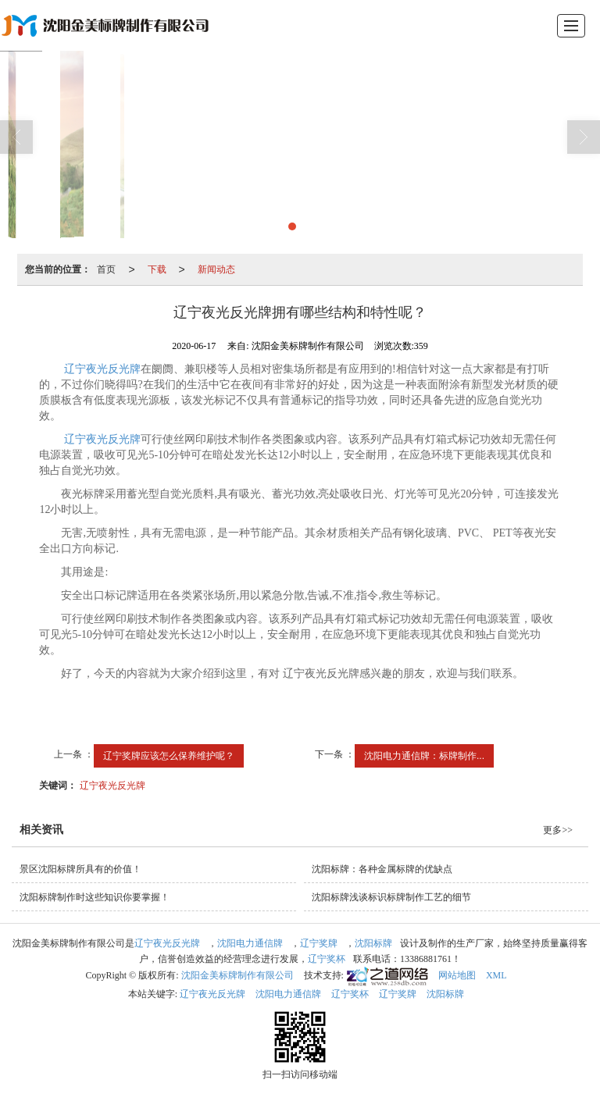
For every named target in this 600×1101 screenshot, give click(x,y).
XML (496, 975)
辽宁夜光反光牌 (101, 369)
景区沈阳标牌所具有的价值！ (80, 869)
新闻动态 (216, 269)
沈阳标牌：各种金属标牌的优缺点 (382, 869)
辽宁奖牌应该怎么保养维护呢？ (168, 755)
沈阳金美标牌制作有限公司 (237, 975)
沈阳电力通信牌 (250, 943)
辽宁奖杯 (326, 958)
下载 (157, 269)
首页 (106, 269)
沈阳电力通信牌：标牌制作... (424, 755)
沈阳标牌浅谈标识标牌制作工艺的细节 (391, 897)
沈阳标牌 (373, 943)
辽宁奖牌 (319, 943)
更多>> (558, 830)
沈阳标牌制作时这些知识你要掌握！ (95, 897)
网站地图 (457, 975)
